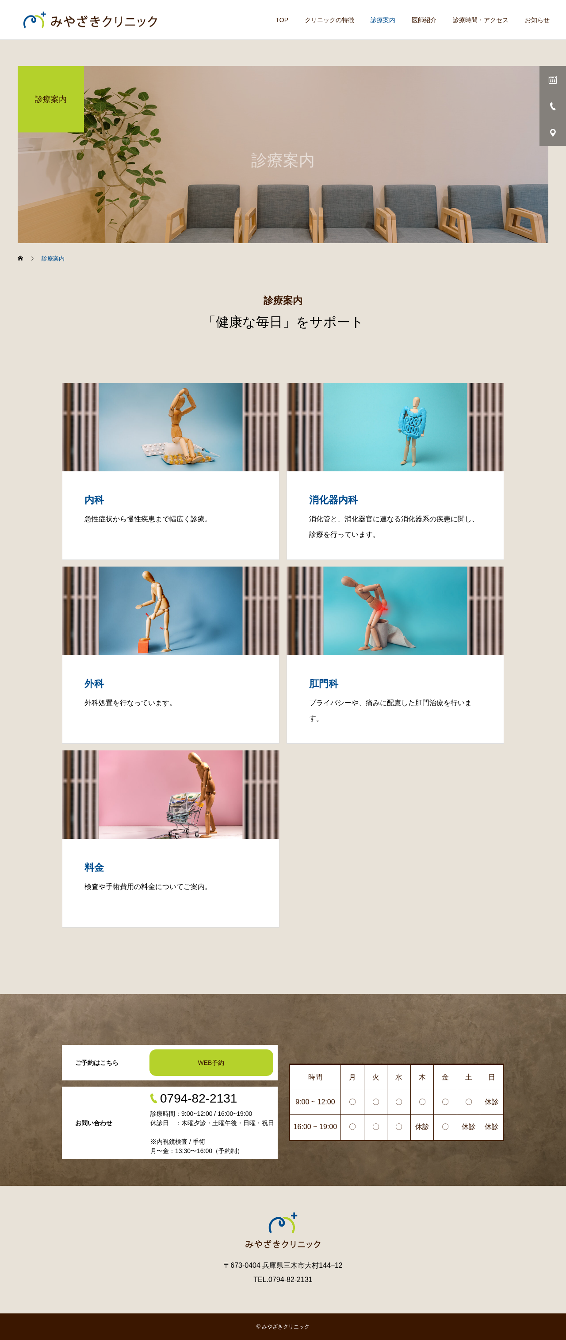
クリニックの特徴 (329, 19)
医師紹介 (424, 19)
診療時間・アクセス (481, 19)
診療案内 (383, 19)
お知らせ (537, 19)
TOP (281, 19)
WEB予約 (211, 1062)
